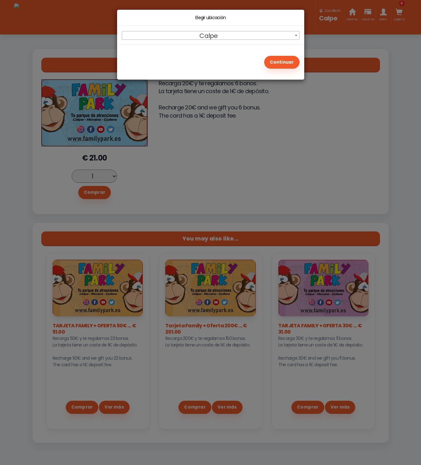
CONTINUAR (282, 61)
